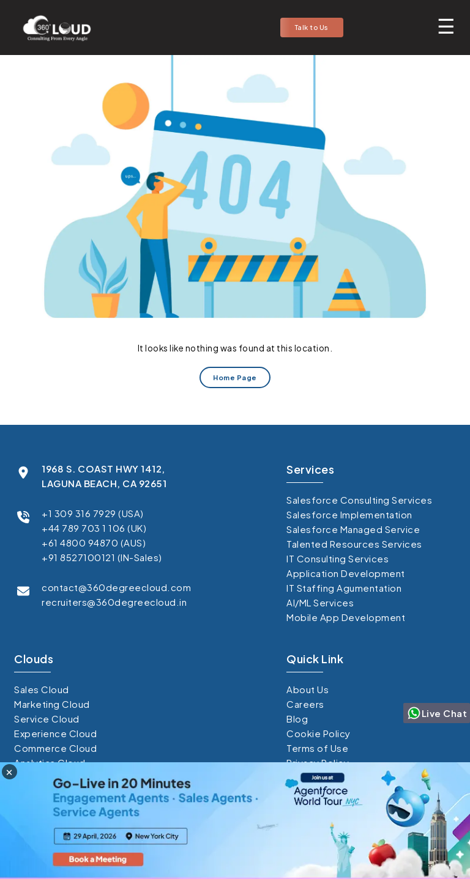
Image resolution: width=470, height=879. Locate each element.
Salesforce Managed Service (353, 529)
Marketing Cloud (52, 704)
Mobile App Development (345, 617)
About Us (307, 689)
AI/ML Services (320, 602)
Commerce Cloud (55, 748)
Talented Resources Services (354, 544)
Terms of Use (317, 748)
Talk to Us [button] (312, 27)
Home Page (235, 377)
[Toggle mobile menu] (446, 26)
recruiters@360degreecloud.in (114, 602)
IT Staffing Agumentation (343, 588)
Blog (297, 718)
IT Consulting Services (337, 558)
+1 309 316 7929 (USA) (93, 513)
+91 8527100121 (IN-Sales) (102, 557)
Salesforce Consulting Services (359, 500)
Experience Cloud (55, 733)
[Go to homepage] (53, 27)
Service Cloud (47, 718)
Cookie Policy (318, 733)
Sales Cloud (41, 689)
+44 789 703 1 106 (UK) (94, 528)
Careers (305, 704)
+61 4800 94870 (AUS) (94, 542)
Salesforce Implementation (349, 514)
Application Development (345, 573)
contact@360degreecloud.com (116, 587)
